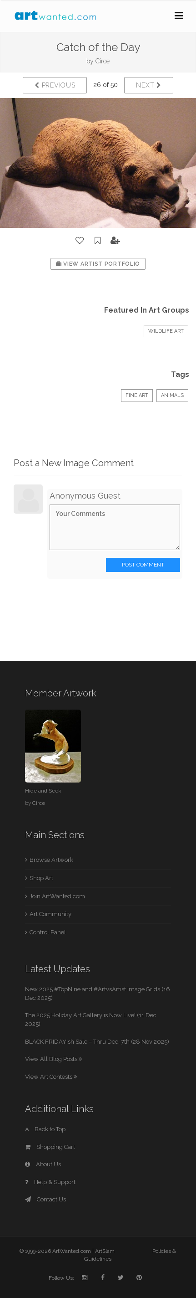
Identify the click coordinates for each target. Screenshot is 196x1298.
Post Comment (143, 564)
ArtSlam (105, 1251)
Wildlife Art (166, 331)
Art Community (50, 914)
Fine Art (137, 395)
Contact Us (45, 1199)
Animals (172, 395)
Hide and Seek (43, 791)
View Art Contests (51, 1076)
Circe (102, 61)
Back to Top (45, 1129)
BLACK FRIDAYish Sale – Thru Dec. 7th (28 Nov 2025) (97, 1041)
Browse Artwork (51, 859)
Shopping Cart (50, 1146)
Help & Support (50, 1182)
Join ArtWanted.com (57, 896)
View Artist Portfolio (98, 264)
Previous (55, 85)
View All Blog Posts (53, 1059)
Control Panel (48, 932)
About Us (43, 1164)
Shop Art (41, 878)
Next (148, 85)
